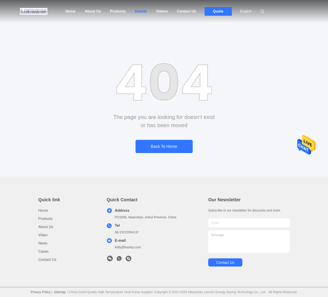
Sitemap (60, 292)
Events (141, 11)
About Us (93, 11)
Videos (162, 11)
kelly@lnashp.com (128, 247)
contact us (225, 262)
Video (43, 235)
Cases (43, 251)
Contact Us (186, 11)
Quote (218, 11)
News (42, 243)
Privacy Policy (40, 292)
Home (71, 11)
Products (118, 11)
